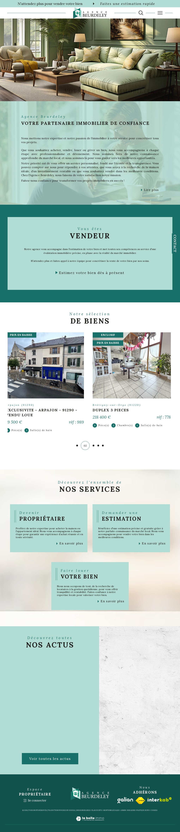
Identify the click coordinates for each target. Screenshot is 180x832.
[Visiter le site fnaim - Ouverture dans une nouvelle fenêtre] (140, 800)
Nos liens (131, 810)
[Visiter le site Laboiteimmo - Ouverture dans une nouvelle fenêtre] (90, 822)
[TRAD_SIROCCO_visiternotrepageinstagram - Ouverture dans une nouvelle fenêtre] (114, 90)
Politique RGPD (142, 810)
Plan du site (96, 810)
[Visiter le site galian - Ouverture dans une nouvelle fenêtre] (125, 800)
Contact (175, 243)
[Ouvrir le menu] (160, 13)
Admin (123, 810)
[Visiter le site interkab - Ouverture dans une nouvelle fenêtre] (160, 799)
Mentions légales (111, 810)
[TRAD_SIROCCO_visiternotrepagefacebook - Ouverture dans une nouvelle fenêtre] (104, 90)
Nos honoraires (83, 810)
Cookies (154, 810)
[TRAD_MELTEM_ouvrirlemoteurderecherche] (140, 12)
